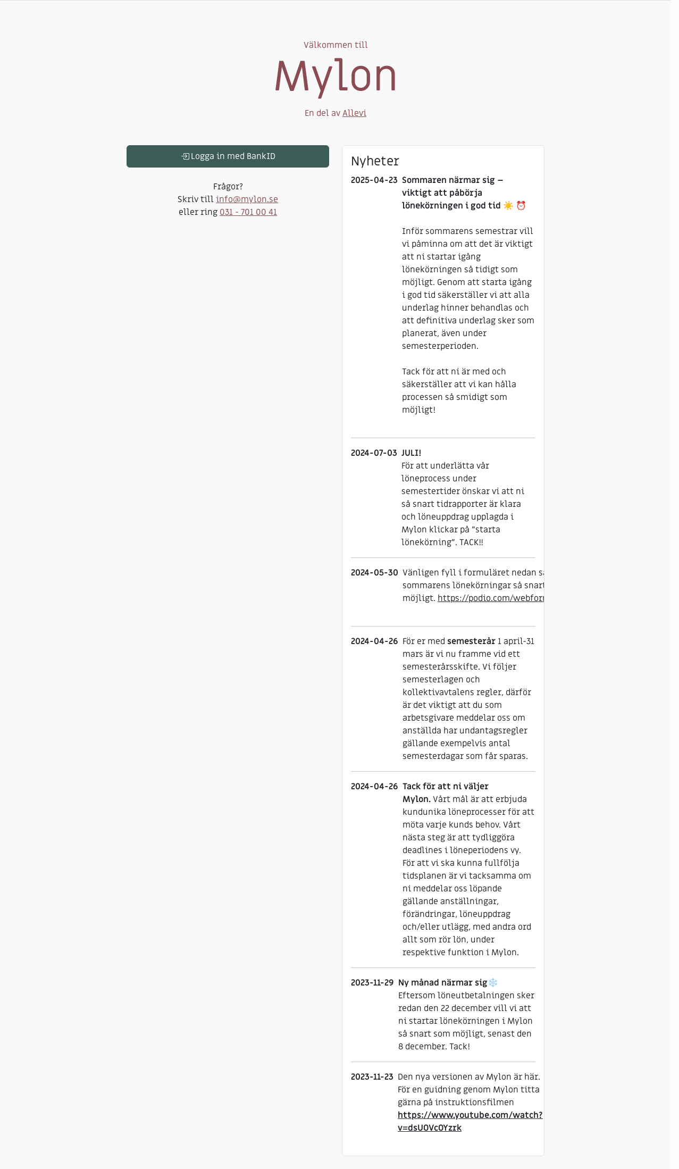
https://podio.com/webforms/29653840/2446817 (533, 598)
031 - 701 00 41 (248, 212)
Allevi (354, 113)
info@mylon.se (247, 199)
